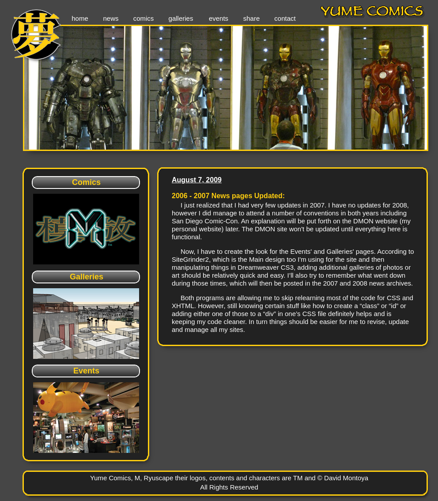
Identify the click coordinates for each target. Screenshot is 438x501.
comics (143, 18)
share (251, 18)
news (110, 18)
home (80, 18)
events (218, 18)
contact (284, 18)
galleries (181, 18)
